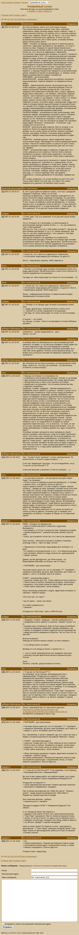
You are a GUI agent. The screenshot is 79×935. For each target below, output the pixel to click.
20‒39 (10, 19)
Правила (32, 11)
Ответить (72, 24)
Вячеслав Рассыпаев (11, 188)
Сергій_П (6, 521)
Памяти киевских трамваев (11, 2)
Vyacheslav (7, 251)
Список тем (7, 15)
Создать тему (19, 15)
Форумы (25, 2)
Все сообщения (29, 19)
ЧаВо (39, 11)
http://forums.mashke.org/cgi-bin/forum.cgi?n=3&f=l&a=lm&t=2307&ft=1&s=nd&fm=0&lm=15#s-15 (45, 711)
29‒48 (17, 19)
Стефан (5, 213)
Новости (47, 11)
